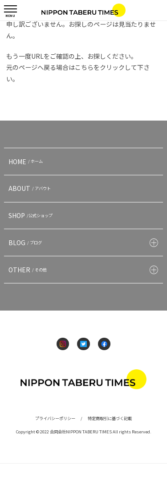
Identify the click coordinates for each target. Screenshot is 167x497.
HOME (26, 161)
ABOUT (30, 188)
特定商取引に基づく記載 (110, 418)
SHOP (31, 215)
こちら (84, 67)
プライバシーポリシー (55, 418)
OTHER (28, 269)
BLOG (26, 242)
